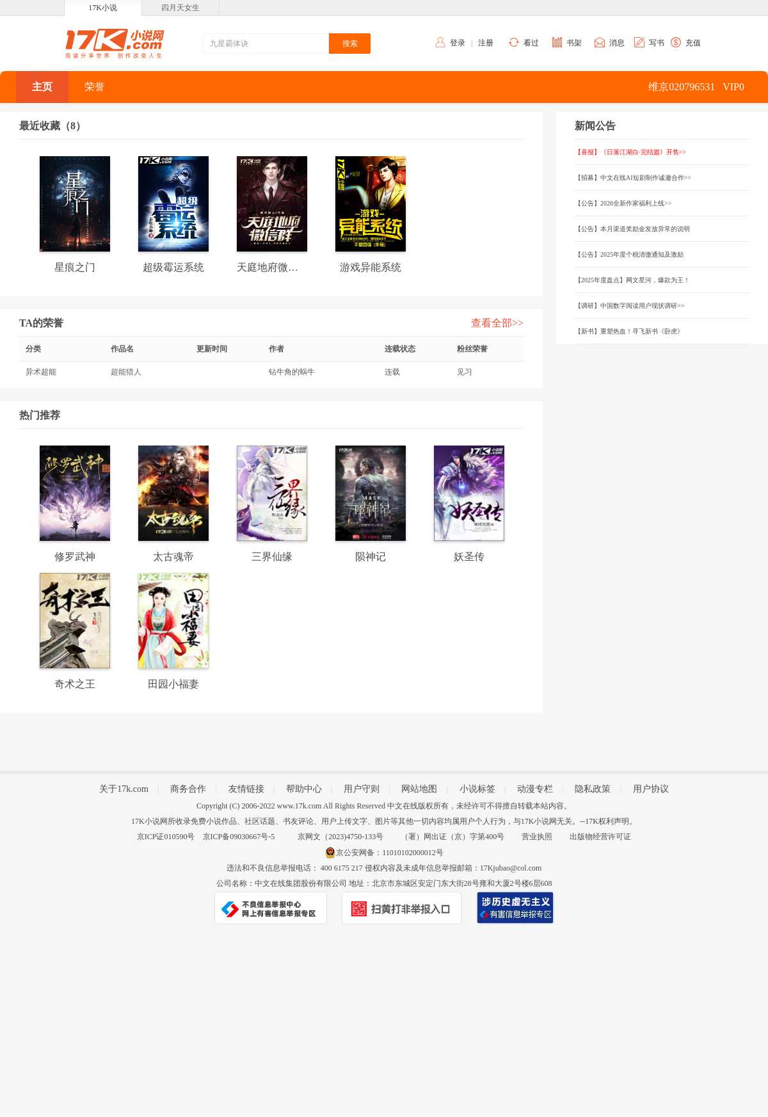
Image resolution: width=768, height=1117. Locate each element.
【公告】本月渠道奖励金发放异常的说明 (632, 228)
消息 (617, 42)
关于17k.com (123, 789)
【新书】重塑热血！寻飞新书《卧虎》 (629, 331)
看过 (531, 42)
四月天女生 (180, 7)
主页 (42, 86)
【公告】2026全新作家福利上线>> (623, 203)
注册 (485, 42)
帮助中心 (304, 789)
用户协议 (651, 789)
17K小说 (102, 7)
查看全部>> (497, 322)
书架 (574, 42)
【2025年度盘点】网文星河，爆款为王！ (632, 280)
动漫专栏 (535, 789)
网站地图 (419, 789)
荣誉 (94, 86)
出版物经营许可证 (600, 836)
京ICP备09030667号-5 (239, 836)
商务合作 (188, 789)
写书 (656, 42)
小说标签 (477, 789)
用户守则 (362, 789)
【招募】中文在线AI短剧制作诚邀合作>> (633, 177)
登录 (457, 42)
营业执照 (537, 836)
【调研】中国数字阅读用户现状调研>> (629, 305)
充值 (693, 42)
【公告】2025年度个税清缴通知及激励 (629, 254)
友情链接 (246, 789)
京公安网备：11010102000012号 (390, 852)
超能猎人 (126, 371)
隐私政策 (593, 789)
